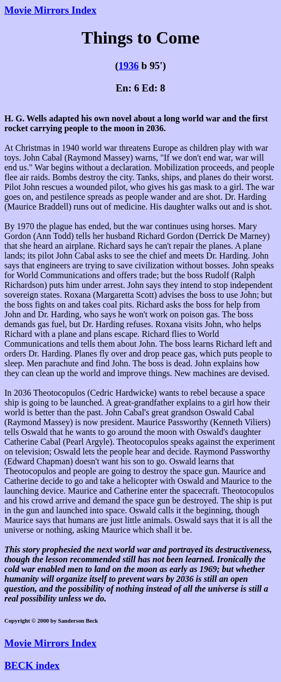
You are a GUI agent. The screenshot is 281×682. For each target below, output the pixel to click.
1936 (128, 65)
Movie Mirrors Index (50, 10)
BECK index (31, 665)
